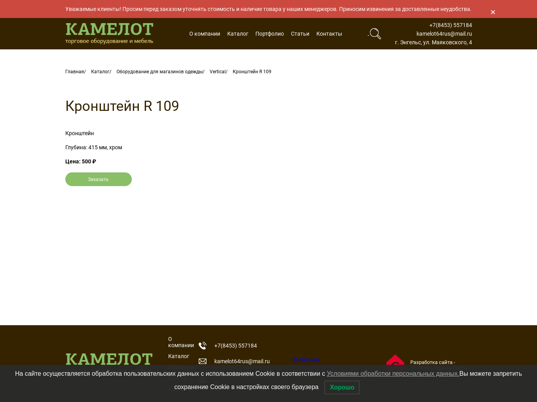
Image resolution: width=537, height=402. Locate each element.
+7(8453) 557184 (450, 25)
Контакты (329, 33)
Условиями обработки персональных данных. (393, 373)
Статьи (300, 33)
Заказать (98, 179)
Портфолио (269, 33)
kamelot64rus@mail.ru (444, 34)
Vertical (218, 71)
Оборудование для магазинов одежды (160, 71)
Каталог (237, 33)
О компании (204, 33)
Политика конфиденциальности (322, 363)
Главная (74, 71)
